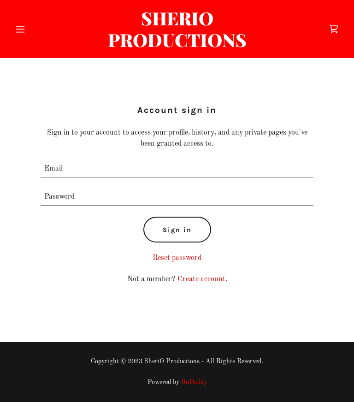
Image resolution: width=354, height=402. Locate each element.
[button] (36, 29)
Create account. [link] (202, 279)
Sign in (177, 230)
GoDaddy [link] (194, 382)
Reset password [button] (177, 258)
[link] (177, 45)
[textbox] (177, 168)
